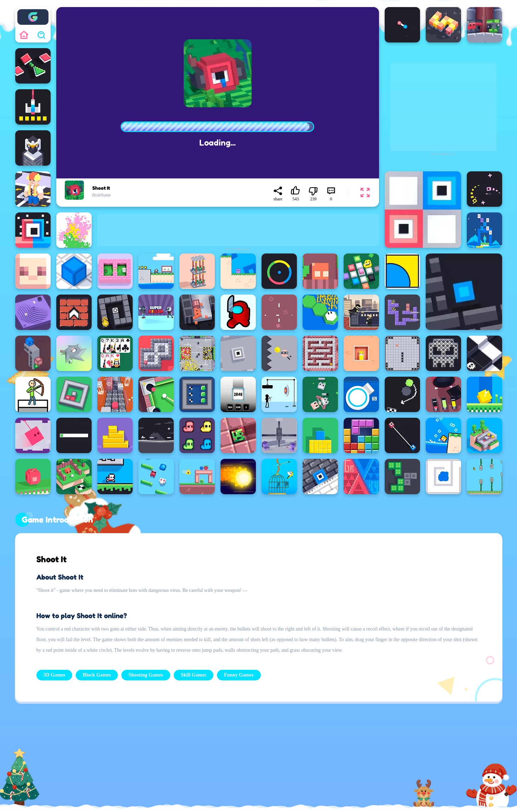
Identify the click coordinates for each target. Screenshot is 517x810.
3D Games (54, 675)
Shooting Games (145, 675)
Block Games (97, 675)
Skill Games (193, 675)
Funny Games (239, 675)
